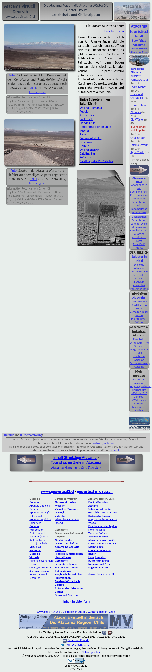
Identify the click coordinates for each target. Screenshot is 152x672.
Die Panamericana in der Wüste (139, 209)
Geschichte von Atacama (102, 512)
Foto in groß (37, 92)
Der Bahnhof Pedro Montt (139, 200)
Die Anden (139, 298)
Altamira (135, 112)
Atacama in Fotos (139, 179)
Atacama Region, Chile (101, 612)
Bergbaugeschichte (140, 386)
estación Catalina (102, 161)
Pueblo (84, 111)
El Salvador (139, 282)
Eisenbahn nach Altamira (139, 232)
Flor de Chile (88, 123)
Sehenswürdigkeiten (100, 509)
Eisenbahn (139, 339)
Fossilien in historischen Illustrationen (69, 555)
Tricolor (84, 130)
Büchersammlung (31, 435)
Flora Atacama (96, 529)
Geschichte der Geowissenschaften (66, 541)
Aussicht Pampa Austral (139, 77)
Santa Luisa (87, 115)
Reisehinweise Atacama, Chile (139, 50)
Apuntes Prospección (36, 527)
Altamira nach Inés (139, 186)
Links (91, 557)
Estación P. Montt (139, 245)
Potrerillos (139, 285)
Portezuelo (86, 119)
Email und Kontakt (78, 640)
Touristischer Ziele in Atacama (76, 462)
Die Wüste (136, 119)
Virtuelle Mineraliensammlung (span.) (41, 560)
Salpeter (139, 346)
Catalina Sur (137, 137)
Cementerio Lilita (91, 138)
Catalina (85, 161)
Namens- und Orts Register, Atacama (99, 565)
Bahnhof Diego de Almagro (139, 225)
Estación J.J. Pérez (139, 239)
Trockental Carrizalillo (136, 96)
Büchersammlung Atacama (140, 365)
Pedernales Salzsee (139, 276)
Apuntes (34, 502)
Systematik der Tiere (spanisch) (38, 541)
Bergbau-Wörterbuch (139, 398)
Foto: (12, 75)
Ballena (84, 134)
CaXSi (32, 88)
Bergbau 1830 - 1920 (139, 351)
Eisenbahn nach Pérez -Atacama (139, 193)
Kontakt (115, 450)
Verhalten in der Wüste (139, 313)
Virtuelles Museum (74, 612)
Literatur (8, 435)
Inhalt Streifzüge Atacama (139, 40)
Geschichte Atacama (139, 358)
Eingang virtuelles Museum (65, 503)
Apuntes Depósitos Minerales (40, 521)
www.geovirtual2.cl (57, 491)
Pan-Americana (139, 288)
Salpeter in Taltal (139, 259)
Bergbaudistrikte (139, 342)
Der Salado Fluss (139, 271)
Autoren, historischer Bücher (139, 407)
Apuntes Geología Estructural (39, 514)
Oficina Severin (139, 145)
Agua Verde (137, 152)
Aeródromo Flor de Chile (95, 127)
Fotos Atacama (139, 301)
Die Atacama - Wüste (139, 320)
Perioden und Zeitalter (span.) (38, 534)
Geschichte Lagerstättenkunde (66, 562)
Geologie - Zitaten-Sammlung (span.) (40, 569)
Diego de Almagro (139, 266)
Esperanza (86, 142)
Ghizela (84, 146)
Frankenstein (138, 105)
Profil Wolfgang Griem (76, 644)
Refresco (85, 157)
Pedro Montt (138, 87)
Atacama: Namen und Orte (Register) (76, 467)
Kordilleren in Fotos (139, 306)
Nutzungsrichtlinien (104, 443)
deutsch (108, 31)
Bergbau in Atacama (139, 381)
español (119, 31)
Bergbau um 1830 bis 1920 (139, 391)
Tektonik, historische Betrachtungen (67, 569)
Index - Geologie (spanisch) (38, 576)
